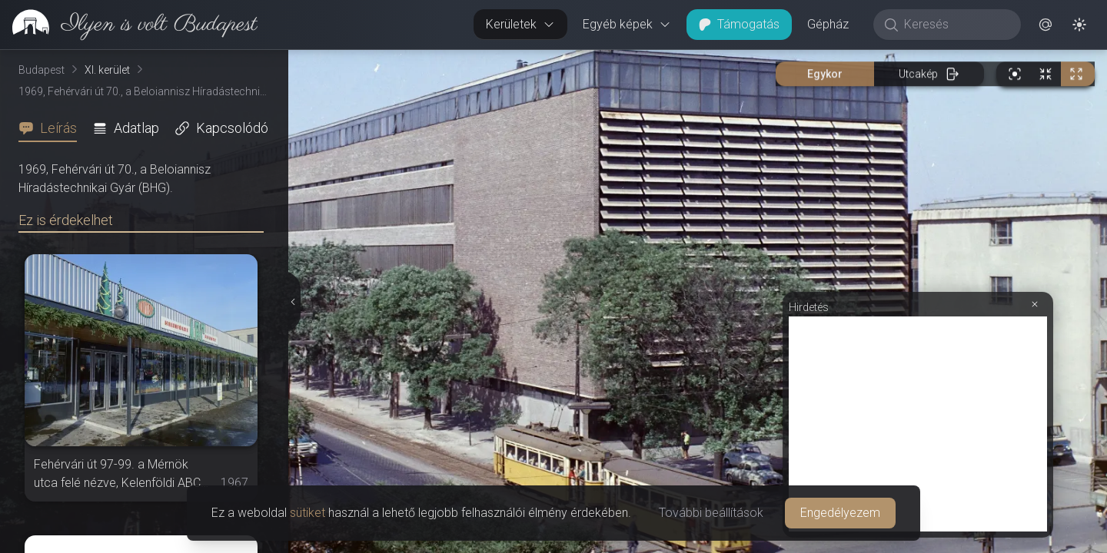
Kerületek (520, 24)
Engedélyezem (840, 512)
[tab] (52, 128)
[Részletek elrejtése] (293, 302)
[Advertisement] (918, 423)
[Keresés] (955, 24)
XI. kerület (107, 70)
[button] (1045, 24)
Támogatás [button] (739, 24)
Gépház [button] (828, 24)
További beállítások (711, 512)
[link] (129, 24)
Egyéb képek (627, 24)
